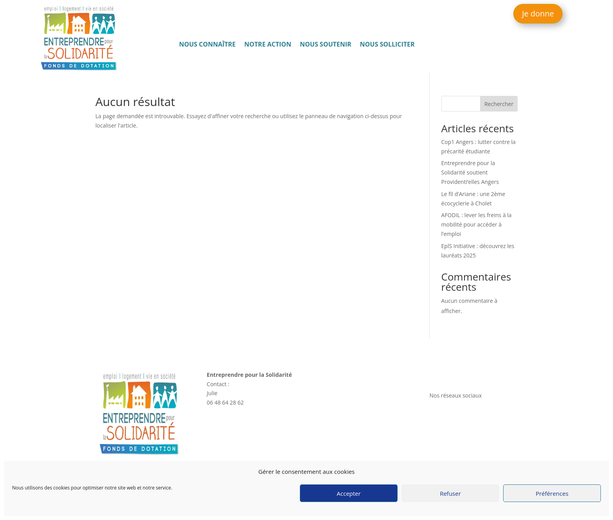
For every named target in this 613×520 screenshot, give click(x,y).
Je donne (538, 13)
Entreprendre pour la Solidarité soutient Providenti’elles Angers (470, 172)
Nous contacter (450, 374)
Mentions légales (450, 443)
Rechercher (498, 104)
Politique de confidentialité (463, 453)
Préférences (552, 493)
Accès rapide (335, 374)
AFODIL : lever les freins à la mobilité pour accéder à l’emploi (476, 224)
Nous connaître (207, 45)
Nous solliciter (387, 45)
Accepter (348, 493)
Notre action (267, 45)
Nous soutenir (325, 45)
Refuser (450, 493)
